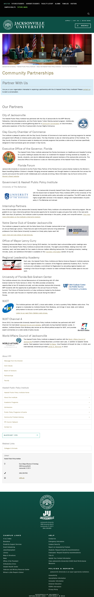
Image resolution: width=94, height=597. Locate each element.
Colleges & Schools (10, 448)
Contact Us (8, 427)
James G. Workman (55, 347)
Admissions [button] (48, 408)
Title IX (51, 555)
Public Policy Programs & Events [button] (48, 413)
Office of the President (10, 561)
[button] (88, 14)
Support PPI (21, 435)
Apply (68, 20)
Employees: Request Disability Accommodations (65, 553)
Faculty (6, 380)
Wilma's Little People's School (13, 572)
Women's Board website (10, 176)
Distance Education (55, 584)
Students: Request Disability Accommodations (64, 550)
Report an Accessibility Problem (59, 547)
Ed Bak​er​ (53, 344)
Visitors (74, 4)
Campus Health (10, 7)
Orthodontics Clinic (9, 564)
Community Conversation (50, 123)
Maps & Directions (9, 555)
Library (5, 553)
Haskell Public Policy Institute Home (16, 392)
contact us (86, 89)
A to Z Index (7, 539)
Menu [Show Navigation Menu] (83, 26)
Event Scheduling (9, 547)
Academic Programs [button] (48, 403)
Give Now (86, 20)
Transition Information (53, 252)
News (5, 558)
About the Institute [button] (48, 398)
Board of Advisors (10, 371)
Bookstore (6, 541)
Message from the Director (13, 361)
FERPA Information (55, 587)
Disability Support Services (12, 544)
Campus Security (54, 544)
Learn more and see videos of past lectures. (17, 235)
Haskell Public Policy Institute (26, 66)
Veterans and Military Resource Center (16, 569)
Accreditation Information (57, 578)
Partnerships (8, 376)
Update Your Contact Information (60, 558)
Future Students (18, 4)
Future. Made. (22, 7)
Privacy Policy (53, 589)
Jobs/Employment (9, 550)
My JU (76, 20)
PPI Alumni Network (11, 422)
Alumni (57, 4)
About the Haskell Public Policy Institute (49, 66)
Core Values (8, 366)
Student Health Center (10, 567)
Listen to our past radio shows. (32, 313)
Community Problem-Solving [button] (48, 418)
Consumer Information (56, 581)
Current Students (32, 4)
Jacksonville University (9, 66)
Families (65, 4)
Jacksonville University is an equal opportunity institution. (69, 572)
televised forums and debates (30, 325)
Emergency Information (56, 541)
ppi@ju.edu (21, 478)
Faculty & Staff (47, 4)
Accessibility (53, 575)
